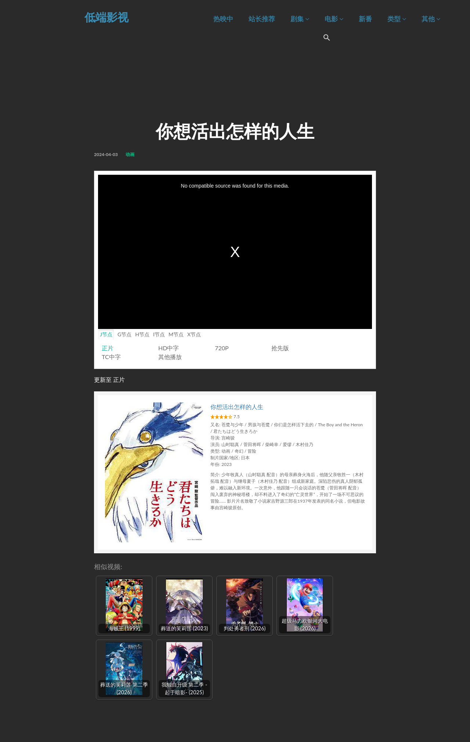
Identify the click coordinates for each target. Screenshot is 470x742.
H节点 (142, 334)
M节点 (176, 334)
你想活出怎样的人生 (236, 406)
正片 (107, 347)
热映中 (223, 19)
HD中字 (168, 347)
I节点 (159, 334)
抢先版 (280, 347)
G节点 (124, 334)
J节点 (106, 334)
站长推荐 (262, 19)
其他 (431, 19)
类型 (396, 19)
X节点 (194, 334)
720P (221, 347)
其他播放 (170, 356)
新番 (365, 19)
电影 (334, 19)
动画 (130, 154)
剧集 (299, 19)
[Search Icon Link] (326, 38)
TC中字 (111, 356)
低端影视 (106, 16)
